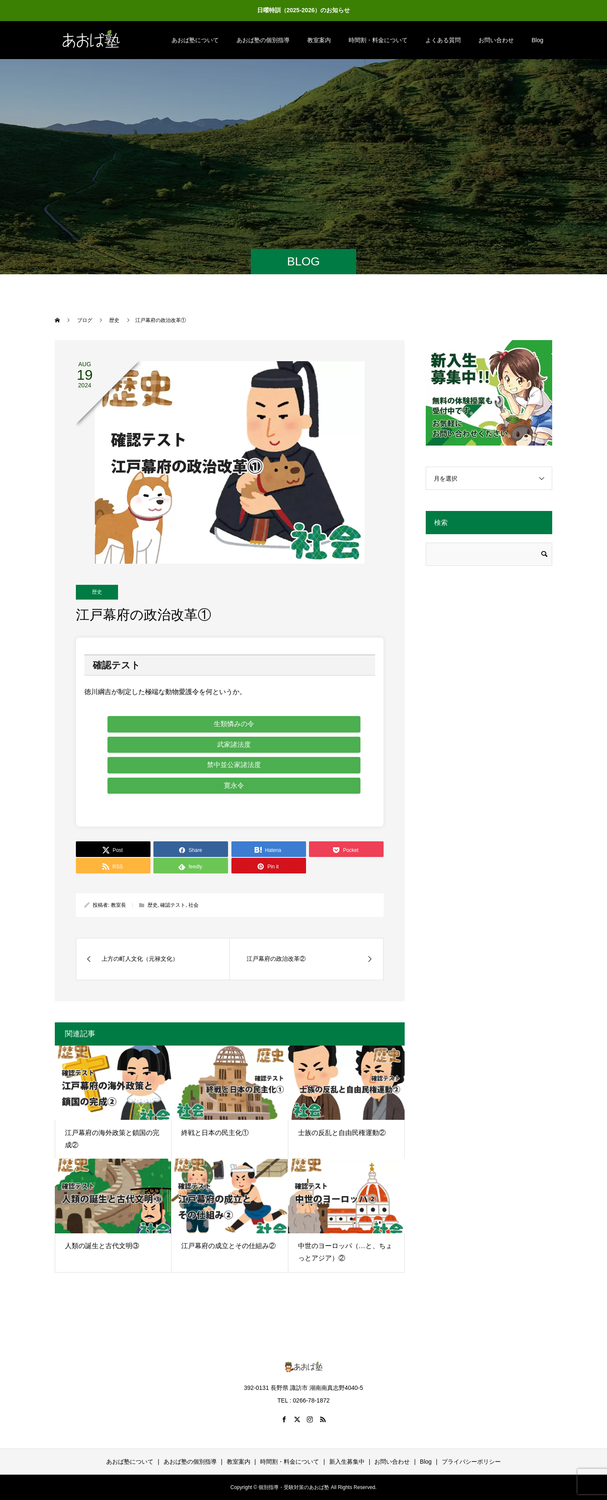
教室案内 (319, 40)
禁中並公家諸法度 (234, 764)
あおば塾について (195, 40)
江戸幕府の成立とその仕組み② (228, 1245)
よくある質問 (443, 40)
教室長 (118, 905)
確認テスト (172, 905)
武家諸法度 (234, 744)
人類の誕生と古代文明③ (102, 1245)
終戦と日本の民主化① (215, 1132)
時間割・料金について (378, 40)
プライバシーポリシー (471, 1461)
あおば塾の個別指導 (263, 40)
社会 (193, 905)
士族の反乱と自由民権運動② (342, 1132)
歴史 (97, 592)
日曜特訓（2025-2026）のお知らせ (303, 10)
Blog (537, 40)
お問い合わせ (496, 40)
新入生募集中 (347, 1461)
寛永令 (234, 785)
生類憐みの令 (234, 723)
